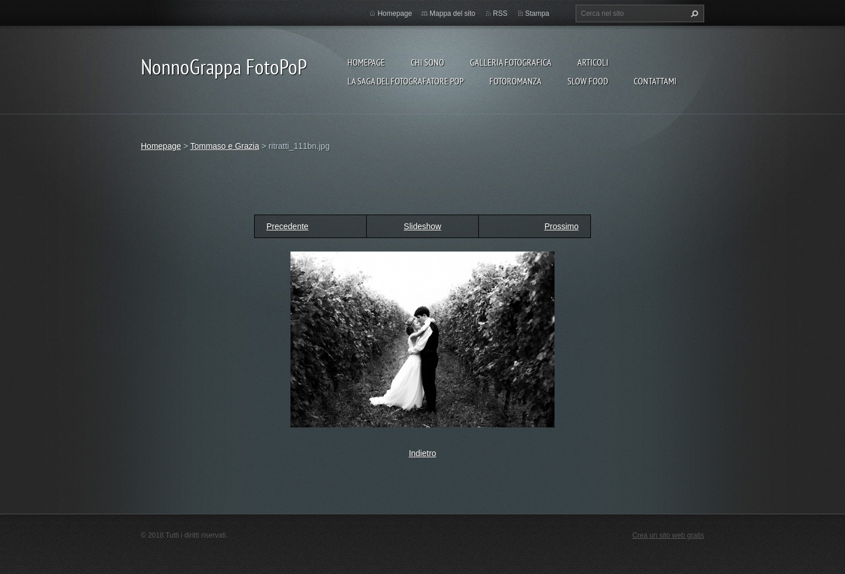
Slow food (587, 81)
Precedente (287, 226)
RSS (500, 13)
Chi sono (427, 62)
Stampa (537, 13)
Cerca (693, 13)
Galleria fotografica (511, 62)
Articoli (593, 62)
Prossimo (562, 226)
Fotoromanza (515, 81)
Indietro (423, 453)
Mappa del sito (452, 13)
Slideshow (422, 226)
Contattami (655, 81)
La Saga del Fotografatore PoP (405, 81)
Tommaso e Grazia (224, 146)
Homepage (366, 62)
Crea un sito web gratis (668, 535)
